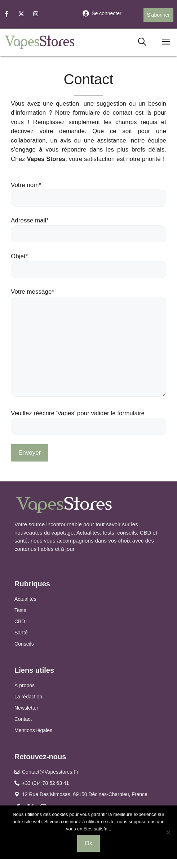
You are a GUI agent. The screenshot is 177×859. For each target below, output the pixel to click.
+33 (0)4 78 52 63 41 (45, 783)
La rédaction (28, 696)
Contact (23, 719)
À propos (24, 685)
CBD (19, 621)
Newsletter (26, 708)
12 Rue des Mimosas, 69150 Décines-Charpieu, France (84, 794)
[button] (142, 42)
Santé (21, 632)
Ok (89, 843)
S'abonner (158, 15)
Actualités (25, 599)
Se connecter (106, 13)
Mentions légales (33, 730)
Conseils (24, 644)
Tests (20, 610)
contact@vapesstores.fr (50, 772)
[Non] (168, 832)
